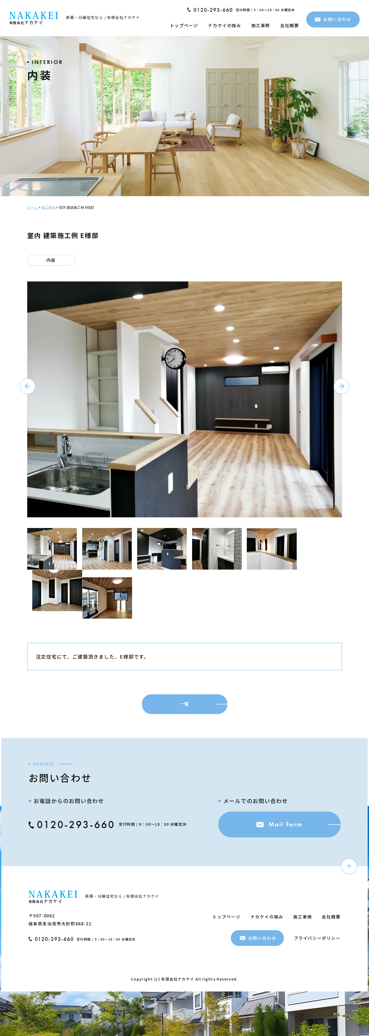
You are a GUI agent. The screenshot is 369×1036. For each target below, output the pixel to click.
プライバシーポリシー (317, 935)
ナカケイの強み (224, 25)
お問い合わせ (333, 19)
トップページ (184, 25)
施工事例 (260, 25)
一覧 (184, 702)
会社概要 (289, 25)
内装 (51, 260)
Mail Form (278, 822)
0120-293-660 (210, 9)
